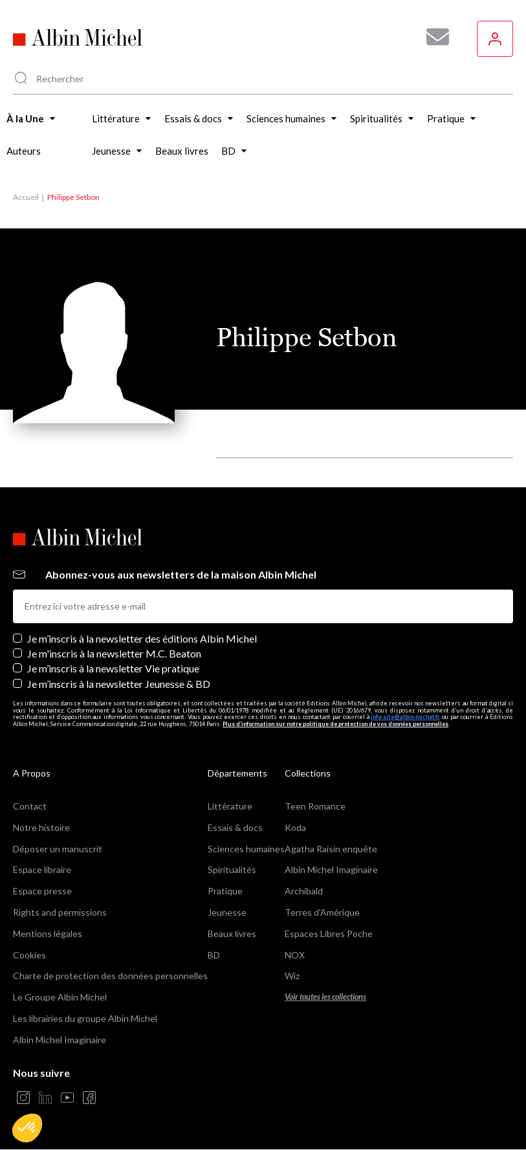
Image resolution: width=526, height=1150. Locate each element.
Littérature (230, 806)
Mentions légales (47, 933)
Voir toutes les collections (325, 997)
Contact (30, 806)
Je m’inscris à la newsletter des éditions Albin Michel (142, 638)
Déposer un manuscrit (57, 848)
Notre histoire (41, 827)
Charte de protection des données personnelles (110, 975)
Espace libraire (42, 869)
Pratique (225, 890)
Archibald (304, 890)
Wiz (292, 975)
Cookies (29, 954)
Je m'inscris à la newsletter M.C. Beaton (114, 653)
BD (214, 954)
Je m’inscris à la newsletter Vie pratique (113, 668)
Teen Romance (315, 806)
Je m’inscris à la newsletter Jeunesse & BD (118, 684)
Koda (295, 827)
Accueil (26, 197)
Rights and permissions (60, 912)
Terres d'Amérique (322, 912)
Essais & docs (235, 827)
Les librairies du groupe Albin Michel (85, 1018)
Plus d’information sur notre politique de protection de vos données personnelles (335, 723)
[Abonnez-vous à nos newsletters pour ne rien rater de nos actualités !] (432, 36)
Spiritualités (232, 869)
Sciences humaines (246, 848)
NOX (295, 954)
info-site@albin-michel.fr (405, 716)
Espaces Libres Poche (329, 933)
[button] (27, 1128)
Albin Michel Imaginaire (59, 1039)
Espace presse (42, 890)
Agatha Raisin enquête (331, 848)
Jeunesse (227, 912)
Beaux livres (232, 933)
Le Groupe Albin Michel (60, 996)
